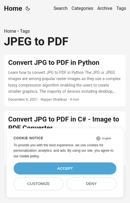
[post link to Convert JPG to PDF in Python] (65, 80)
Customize (38, 184)
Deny (91, 184)
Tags (25, 31)
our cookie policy (26, 156)
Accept (65, 168)
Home (13, 8)
